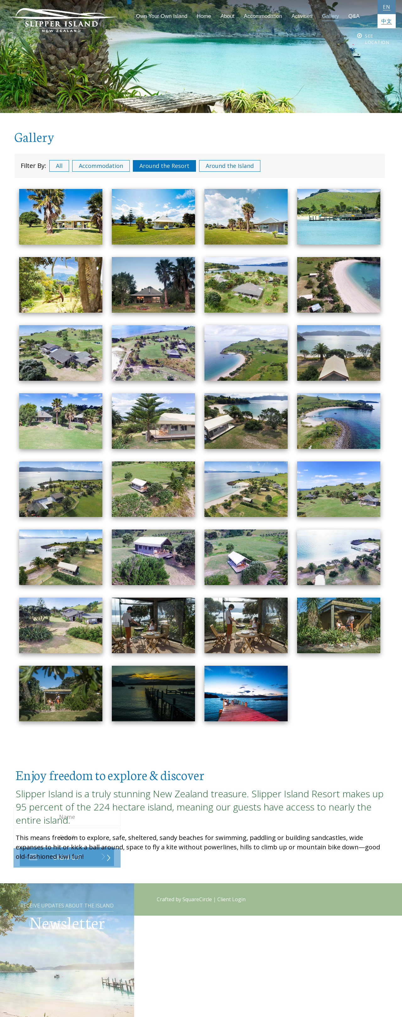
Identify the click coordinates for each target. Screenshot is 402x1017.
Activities (297, 16)
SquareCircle (197, 899)
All (59, 166)
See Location (377, 39)
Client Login (231, 899)
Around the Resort (164, 166)
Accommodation (259, 16)
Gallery (326, 16)
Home (200, 16)
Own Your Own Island (157, 16)
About (223, 16)
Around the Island (230, 166)
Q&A (350, 16)
